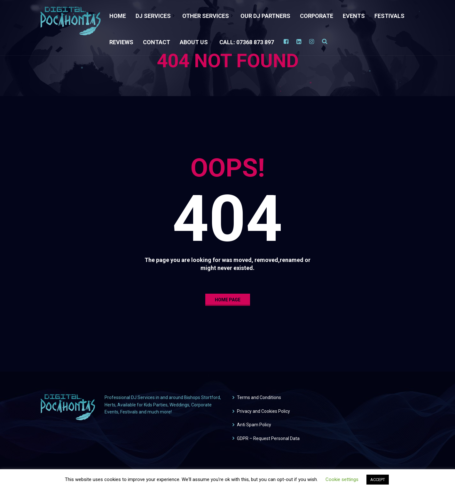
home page (227, 299)
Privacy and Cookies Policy (263, 411)
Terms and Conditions (259, 397)
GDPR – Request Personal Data (268, 438)
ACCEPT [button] (377, 479)
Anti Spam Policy (254, 424)
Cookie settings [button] (342, 479)
